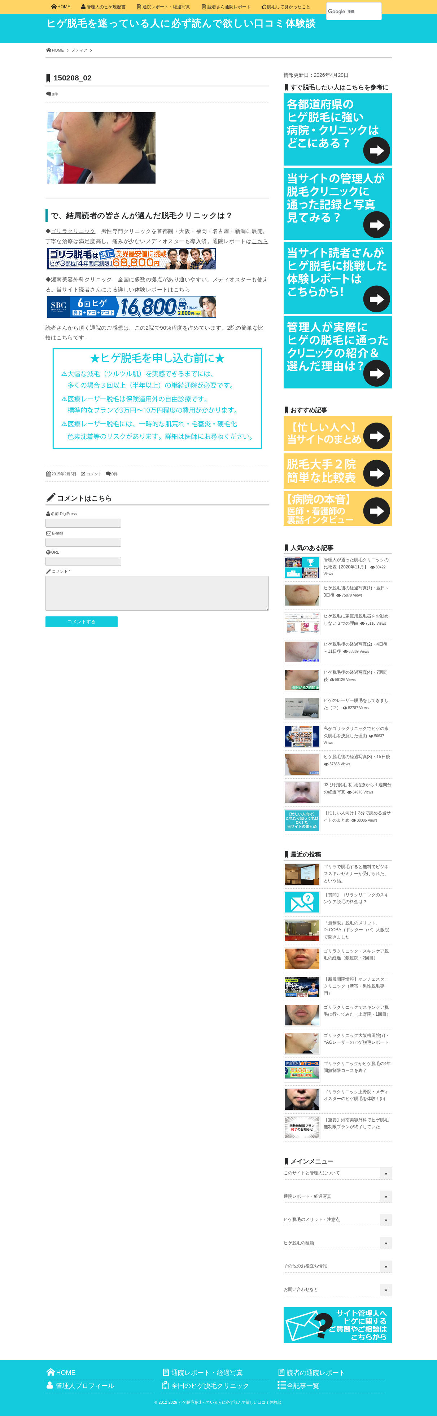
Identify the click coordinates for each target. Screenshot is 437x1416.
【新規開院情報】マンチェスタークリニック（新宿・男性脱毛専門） (356, 986)
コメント (94, 474)
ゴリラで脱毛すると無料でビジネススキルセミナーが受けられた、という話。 (356, 873)
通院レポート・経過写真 (307, 1196)
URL (55, 552)
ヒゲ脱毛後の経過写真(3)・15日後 (357, 756)
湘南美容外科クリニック (81, 279)
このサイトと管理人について (312, 1172)
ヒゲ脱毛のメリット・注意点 (312, 1219)
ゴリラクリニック (73, 231)
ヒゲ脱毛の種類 (299, 1242)
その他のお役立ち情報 (305, 1265)
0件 (55, 94)
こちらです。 (73, 337)
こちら (260, 241)
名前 (55, 513)
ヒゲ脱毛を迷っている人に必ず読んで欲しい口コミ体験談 (186, 24)
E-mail (57, 533)
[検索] (346, 11)
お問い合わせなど (301, 1289)
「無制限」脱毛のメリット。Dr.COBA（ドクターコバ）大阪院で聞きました (356, 930)
